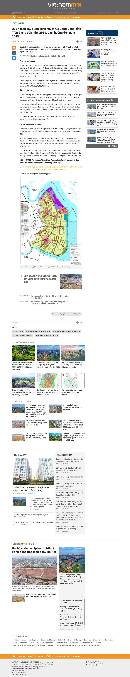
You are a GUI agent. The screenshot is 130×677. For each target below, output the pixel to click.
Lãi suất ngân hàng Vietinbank (66, 645)
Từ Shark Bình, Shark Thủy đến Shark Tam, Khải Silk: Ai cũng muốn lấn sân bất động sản (107, 123)
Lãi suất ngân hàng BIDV (46, 645)
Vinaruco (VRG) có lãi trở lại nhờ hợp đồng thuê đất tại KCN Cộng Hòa (107, 114)
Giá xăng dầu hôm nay (47, 640)
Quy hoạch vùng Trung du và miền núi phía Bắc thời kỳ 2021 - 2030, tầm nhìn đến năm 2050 (23, 365)
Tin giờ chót (20, 455)
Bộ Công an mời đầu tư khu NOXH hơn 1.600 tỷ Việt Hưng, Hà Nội (71, 609)
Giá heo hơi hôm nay (74, 640)
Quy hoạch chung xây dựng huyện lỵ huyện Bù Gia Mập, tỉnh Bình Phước (47, 392)
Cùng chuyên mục (22, 402)
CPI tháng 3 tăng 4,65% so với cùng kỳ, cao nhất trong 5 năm (109, 52)
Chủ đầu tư (49, 17)
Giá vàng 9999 (33, 640)
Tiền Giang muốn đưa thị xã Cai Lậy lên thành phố (47, 56)
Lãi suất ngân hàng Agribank (91, 642)
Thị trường (31, 17)
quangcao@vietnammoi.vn (98, 665)
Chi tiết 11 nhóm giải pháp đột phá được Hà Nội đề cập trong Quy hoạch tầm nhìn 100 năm (74, 436)
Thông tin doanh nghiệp (101, 100)
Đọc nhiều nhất (64, 455)
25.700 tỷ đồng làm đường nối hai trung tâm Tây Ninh (73, 407)
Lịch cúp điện (34, 642)
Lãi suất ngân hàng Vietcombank (89, 645)
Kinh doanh (76, 17)
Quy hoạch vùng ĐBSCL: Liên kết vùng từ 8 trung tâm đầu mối (40, 278)
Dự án (40, 17)
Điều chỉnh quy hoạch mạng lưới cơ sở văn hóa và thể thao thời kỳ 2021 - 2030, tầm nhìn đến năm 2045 (73, 424)
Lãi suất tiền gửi (74, 642)
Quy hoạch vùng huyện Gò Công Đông (47, 335)
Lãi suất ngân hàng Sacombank (24, 645)
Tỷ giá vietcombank (20, 642)
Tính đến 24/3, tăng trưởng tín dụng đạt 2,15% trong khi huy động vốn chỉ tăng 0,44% (107, 77)
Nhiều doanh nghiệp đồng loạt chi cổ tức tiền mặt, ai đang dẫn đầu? (109, 64)
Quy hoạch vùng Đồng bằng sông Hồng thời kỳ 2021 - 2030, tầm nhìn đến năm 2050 (48, 364)
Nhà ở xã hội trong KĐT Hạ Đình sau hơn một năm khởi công (71, 624)
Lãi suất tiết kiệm (61, 642)
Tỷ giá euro (87, 640)
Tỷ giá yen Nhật (108, 640)
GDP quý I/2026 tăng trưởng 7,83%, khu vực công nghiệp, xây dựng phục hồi (108, 41)
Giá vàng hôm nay (20, 640)
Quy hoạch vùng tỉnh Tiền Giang (22, 335)
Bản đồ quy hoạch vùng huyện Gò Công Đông (66, 331)
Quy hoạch (21, 17)
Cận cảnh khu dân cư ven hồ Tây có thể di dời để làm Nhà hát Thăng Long (36, 435)
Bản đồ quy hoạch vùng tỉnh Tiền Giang (38, 331)
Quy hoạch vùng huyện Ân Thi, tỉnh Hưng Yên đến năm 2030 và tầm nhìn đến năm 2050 (50, 303)
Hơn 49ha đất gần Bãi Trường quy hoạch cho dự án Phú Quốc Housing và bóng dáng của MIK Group (106, 139)
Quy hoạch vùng (18, 331)
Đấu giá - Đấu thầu (62, 17)
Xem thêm (112, 146)
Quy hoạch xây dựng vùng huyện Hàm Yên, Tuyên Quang (71, 392)
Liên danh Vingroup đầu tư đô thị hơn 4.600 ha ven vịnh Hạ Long (106, 106)
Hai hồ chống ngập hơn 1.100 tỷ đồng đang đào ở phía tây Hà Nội (36, 422)
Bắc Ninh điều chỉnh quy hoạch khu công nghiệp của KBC (106, 131)
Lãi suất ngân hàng (47, 642)
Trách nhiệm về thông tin (19, 674)
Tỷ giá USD (96, 640)
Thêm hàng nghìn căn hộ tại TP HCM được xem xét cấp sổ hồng (33, 489)
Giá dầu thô (61, 640)
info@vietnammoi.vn (22, 672)
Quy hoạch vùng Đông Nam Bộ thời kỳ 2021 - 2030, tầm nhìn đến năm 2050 (72, 364)
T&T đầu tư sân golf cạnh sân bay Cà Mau (71, 602)
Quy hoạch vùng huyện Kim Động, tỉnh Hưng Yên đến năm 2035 (49, 297)
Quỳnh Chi (15, 41)
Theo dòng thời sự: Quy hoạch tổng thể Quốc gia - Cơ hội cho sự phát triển (23, 392)
